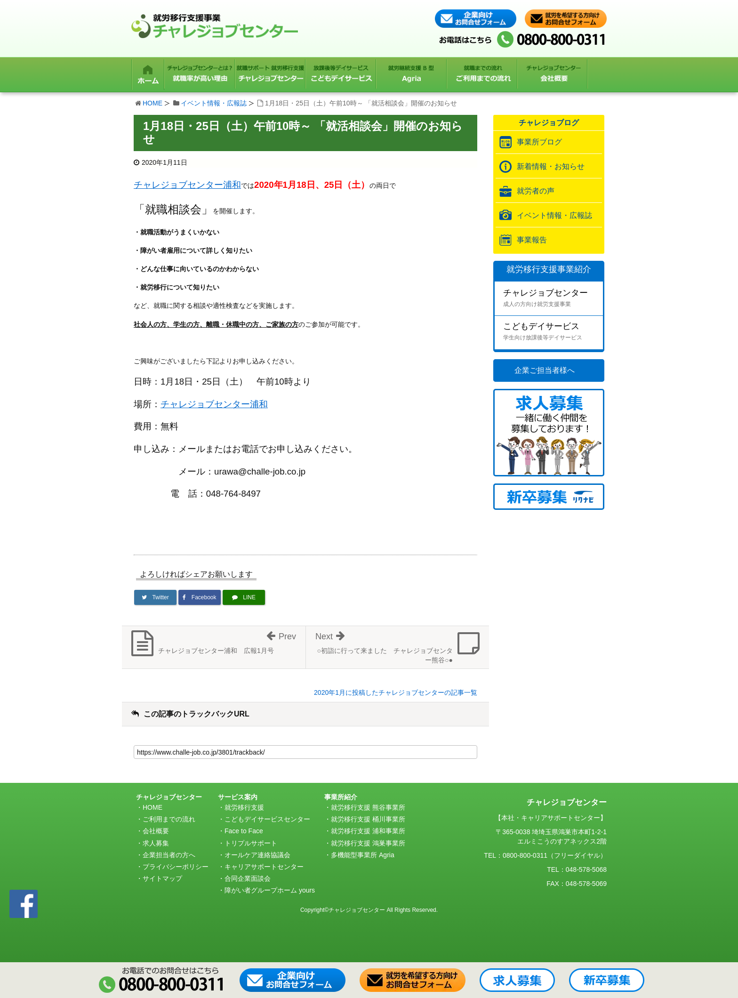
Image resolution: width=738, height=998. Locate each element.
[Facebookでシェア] (199, 597)
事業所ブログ (539, 142)
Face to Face (244, 831)
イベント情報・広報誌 (214, 103)
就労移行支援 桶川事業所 (368, 819)
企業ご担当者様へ (544, 370)
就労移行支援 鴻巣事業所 (368, 843)
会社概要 (156, 831)
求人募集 (156, 843)
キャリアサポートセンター (264, 866)
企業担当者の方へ (169, 855)
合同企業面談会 (248, 878)
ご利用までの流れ (169, 819)
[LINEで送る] (244, 597)
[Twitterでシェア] (155, 597)
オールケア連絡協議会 (257, 855)
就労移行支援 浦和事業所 (368, 831)
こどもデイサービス (553, 332)
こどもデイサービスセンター (267, 819)
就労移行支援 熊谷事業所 (368, 807)
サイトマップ (162, 878)
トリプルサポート (251, 843)
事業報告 (532, 240)
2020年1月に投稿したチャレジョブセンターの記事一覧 (395, 692)
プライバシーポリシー (176, 866)
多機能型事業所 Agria (362, 855)
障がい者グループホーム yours (270, 890)
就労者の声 (535, 191)
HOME (152, 103)
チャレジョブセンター (553, 299)
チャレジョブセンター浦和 (187, 185)
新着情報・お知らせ (551, 166)
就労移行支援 (244, 807)
